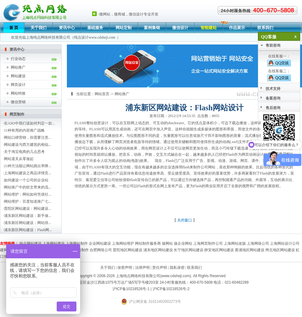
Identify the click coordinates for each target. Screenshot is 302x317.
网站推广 (18, 67)
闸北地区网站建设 (280, 250)
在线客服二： (279, 75)
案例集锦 (152, 27)
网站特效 (18, 93)
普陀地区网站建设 (127, 250)
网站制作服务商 (148, 243)
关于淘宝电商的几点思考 (24, 152)
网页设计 (18, 84)
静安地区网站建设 (219, 250)
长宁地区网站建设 (188, 250)
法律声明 (142, 267)
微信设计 (180, 27)
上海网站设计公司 (285, 243)
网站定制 (124, 27)
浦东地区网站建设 (158, 250)
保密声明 (124, 267)
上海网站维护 (123, 243)
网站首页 (102, 94)
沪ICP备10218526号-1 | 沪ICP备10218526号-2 (151, 289)
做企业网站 (183, 243)
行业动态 (18, 59)
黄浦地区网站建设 (249, 250)
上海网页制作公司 (208, 243)
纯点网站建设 (30, 243)
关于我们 (39, 27)
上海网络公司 (258, 243)
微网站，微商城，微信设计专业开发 (128, 14)
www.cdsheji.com (102, 37)
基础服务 (95, 27)
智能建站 (209, 27)
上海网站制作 (77, 243)
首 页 (13, 27)
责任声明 (159, 267)
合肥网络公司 (101, 250)
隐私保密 (177, 267)
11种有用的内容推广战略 (24, 130)
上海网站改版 (235, 243)
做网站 (167, 243)
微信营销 (18, 102)
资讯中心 (67, 27)
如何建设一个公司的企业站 (26, 180)
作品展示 (237, 27)
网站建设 (18, 76)
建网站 (5, 250)
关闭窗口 (184, 220)
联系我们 (265, 27)
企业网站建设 (100, 243)
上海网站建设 (54, 243)
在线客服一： (279, 60)
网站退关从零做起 (19, 159)
